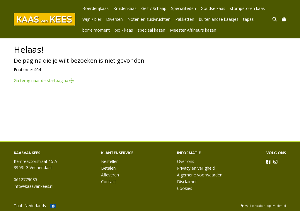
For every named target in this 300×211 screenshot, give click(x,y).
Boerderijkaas (95, 8)
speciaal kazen (151, 30)
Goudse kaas (213, 8)
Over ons (185, 161)
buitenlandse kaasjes (218, 19)
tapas (248, 19)
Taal (18, 205)
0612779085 (25, 179)
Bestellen (110, 161)
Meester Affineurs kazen (193, 30)
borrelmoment (96, 30)
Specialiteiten (183, 8)
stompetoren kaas (247, 8)
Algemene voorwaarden (199, 175)
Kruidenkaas (125, 8)
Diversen (114, 19)
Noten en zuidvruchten (149, 19)
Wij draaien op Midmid (263, 206)
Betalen (108, 168)
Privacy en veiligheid (196, 168)
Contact (108, 181)
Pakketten (184, 19)
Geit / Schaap (153, 8)
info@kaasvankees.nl (33, 186)
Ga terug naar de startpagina (44, 80)
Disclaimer (187, 181)
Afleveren (110, 175)
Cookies (184, 188)
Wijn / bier (91, 19)
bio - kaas (124, 30)
